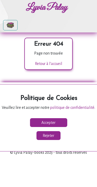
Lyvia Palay (46, 8)
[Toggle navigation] (10, 25)
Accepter (48, 123)
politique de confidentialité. (72, 107)
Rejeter (48, 135)
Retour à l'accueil (48, 64)
